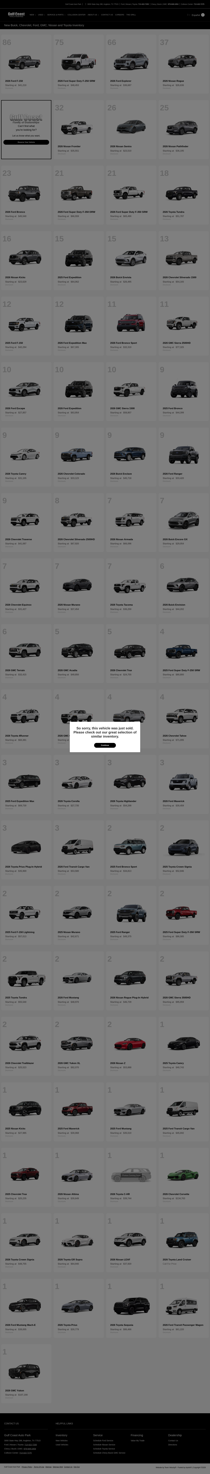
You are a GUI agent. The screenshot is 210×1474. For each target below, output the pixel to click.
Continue (105, 745)
